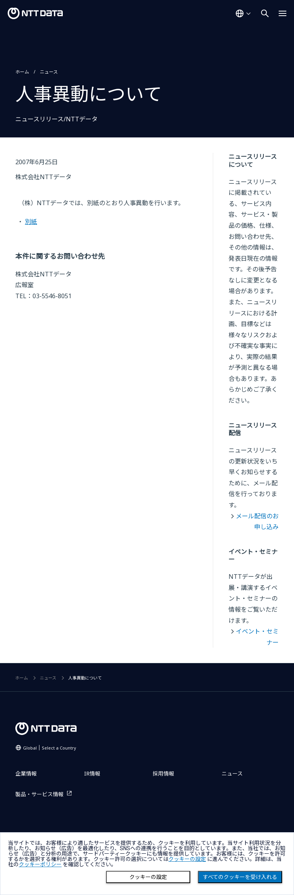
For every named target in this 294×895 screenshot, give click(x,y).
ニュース (49, 72)
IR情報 (92, 773)
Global (49, 748)
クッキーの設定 (148, 877)
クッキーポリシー (40, 864)
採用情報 (163, 773)
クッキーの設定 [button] (187, 859)
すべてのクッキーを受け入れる (240, 877)
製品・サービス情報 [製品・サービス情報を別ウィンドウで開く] (39, 794)
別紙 (31, 221)
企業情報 (26, 773)
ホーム (22, 72)
